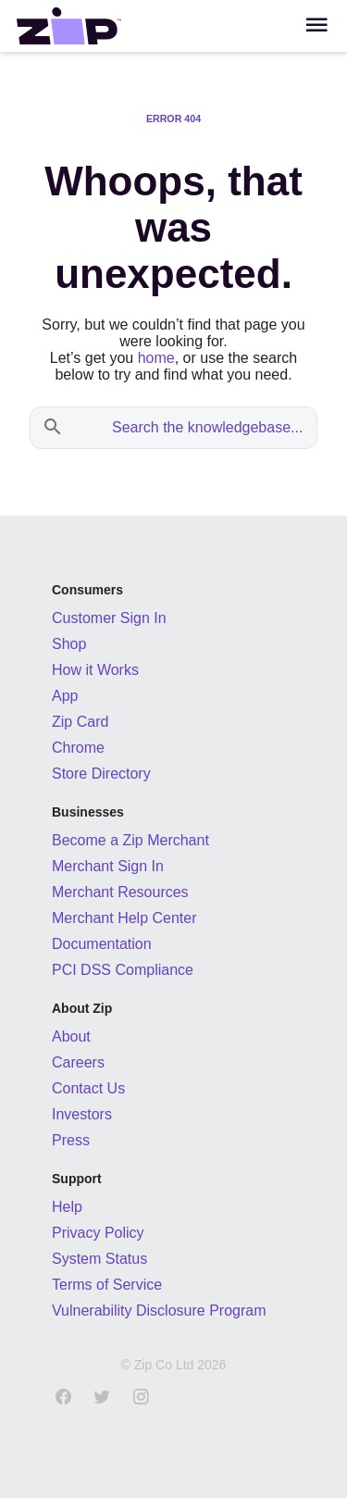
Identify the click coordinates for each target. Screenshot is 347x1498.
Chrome (78, 747)
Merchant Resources (120, 892)
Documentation (102, 944)
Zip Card (80, 722)
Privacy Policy (98, 1233)
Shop (69, 644)
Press (71, 1140)
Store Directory (101, 773)
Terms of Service (107, 1284)
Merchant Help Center (124, 918)
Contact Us (88, 1088)
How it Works (95, 670)
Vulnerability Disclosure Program (159, 1310)
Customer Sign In (109, 618)
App (65, 696)
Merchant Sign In (108, 866)
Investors (82, 1114)
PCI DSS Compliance (122, 970)
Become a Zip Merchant (130, 840)
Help (67, 1207)
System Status (99, 1259)
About (71, 1036)
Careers (78, 1062)
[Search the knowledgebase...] (192, 427)
